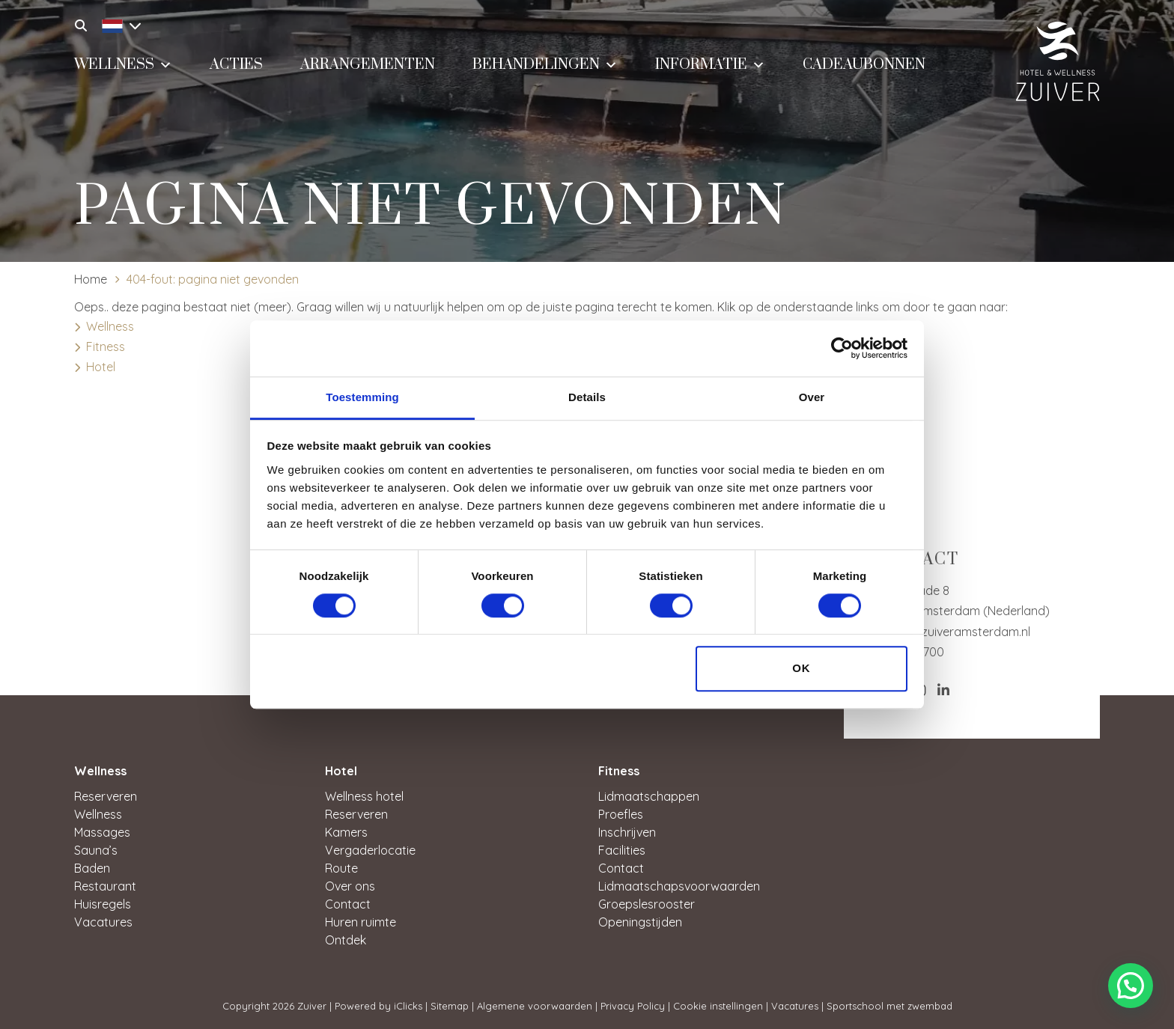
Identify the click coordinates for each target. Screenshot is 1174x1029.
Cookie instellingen (718, 1006)
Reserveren (105, 796)
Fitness (105, 346)
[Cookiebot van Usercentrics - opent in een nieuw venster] (841, 348)
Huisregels (102, 904)
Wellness (123, 63)
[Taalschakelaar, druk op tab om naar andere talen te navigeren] (117, 24)
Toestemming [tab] (362, 397)
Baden (92, 868)
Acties (236, 64)
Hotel (100, 366)
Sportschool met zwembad (889, 1006)
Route (341, 868)
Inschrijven (627, 832)
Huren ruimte (360, 922)
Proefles (620, 814)
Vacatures (103, 922)
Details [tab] (587, 397)
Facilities (621, 850)
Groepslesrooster (646, 904)
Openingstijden (640, 922)
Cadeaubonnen (864, 64)
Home (90, 279)
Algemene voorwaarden (534, 1006)
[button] (1130, 985)
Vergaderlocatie (370, 850)
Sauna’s (96, 850)
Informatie (710, 63)
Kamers (346, 832)
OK (801, 668)
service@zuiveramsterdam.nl (950, 631)
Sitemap (450, 1006)
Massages (102, 832)
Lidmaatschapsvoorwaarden (679, 886)
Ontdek (345, 939)
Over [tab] (812, 397)
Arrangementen (367, 64)
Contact (348, 904)
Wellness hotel (364, 796)
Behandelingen (545, 63)
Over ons (350, 886)
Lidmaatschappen (648, 796)
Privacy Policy (632, 1006)
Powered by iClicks (378, 1006)
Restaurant (105, 886)
